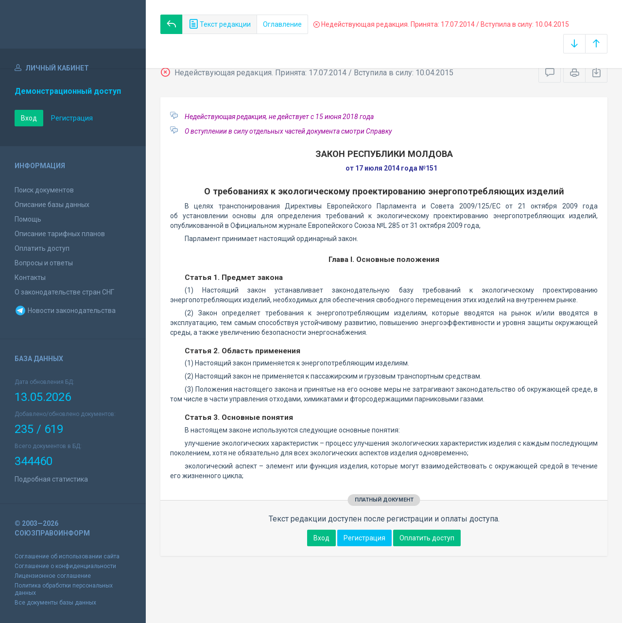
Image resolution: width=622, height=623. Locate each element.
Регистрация (72, 118)
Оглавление (282, 24)
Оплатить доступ (42, 248)
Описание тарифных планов (60, 234)
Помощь (28, 219)
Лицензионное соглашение (53, 575)
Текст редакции (220, 24)
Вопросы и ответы (44, 263)
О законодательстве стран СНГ (64, 292)
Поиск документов (44, 190)
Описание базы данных (52, 204)
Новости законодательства (65, 310)
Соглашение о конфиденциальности (65, 566)
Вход (29, 118)
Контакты (30, 277)
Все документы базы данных (55, 602)
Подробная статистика (51, 479)
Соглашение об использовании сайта (67, 556)
